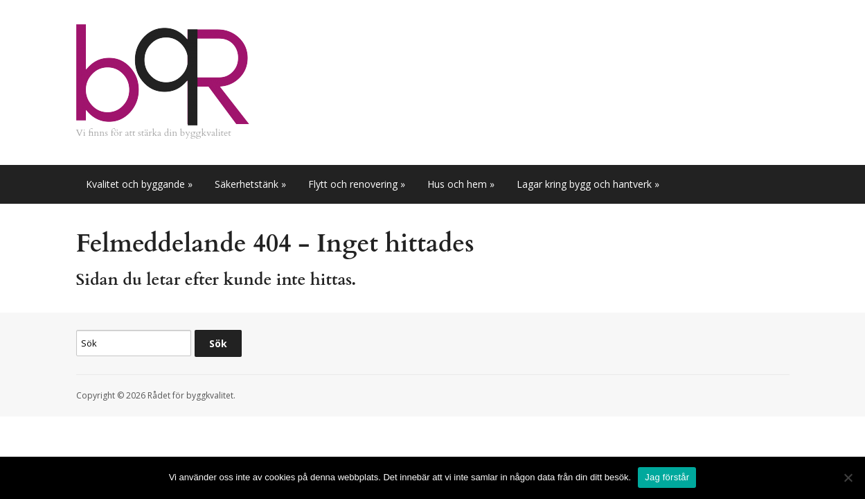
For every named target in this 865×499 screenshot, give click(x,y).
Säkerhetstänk (250, 184)
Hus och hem (460, 184)
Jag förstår (667, 477)
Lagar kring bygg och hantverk (588, 184)
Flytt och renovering (356, 184)
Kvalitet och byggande (139, 184)
